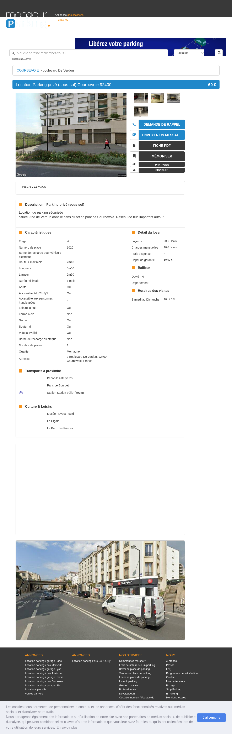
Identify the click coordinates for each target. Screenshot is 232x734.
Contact (170, 677)
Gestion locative (128, 685)
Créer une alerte (21, 59)
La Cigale (53, 421)
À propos (171, 660)
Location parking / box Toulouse (43, 673)
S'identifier (174, 32)
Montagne (73, 351)
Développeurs (127, 693)
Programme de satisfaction (182, 673)
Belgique (210, 32)
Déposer (188, 32)
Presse (170, 665)
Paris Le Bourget (58, 385)
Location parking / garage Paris (43, 660)
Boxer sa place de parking (134, 669)
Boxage (170, 685)
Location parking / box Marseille (43, 665)
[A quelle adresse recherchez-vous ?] (89, 53)
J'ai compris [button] (211, 717)
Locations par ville (35, 689)
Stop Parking (173, 689)
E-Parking (172, 693)
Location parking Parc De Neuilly (91, 660)
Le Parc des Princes (60, 428)
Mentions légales (176, 697)
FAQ (169, 669)
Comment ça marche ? (132, 660)
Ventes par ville (34, 693)
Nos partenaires (175, 681)
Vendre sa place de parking (135, 673)
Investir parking (128, 681)
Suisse (222, 32)
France (199, 32)
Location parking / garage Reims (44, 677)
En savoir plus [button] (66, 727)
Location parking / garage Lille (42, 685)
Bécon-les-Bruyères (60, 378)
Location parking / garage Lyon (43, 669)
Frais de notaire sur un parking (137, 665)
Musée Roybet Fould (60, 413)
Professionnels (157, 32)
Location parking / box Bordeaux (44, 681)
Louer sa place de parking (134, 677)
